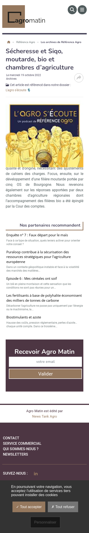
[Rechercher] (72, 9)
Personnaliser (45, 522)
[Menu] (82, 9)
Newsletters (15, 454)
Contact (11, 438)
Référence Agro (26, 42)
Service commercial (22, 443)
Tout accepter (29, 507)
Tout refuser (63, 507)
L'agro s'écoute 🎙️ (18, 90)
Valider (45, 374)
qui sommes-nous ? (20, 449)
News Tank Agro (44, 416)
